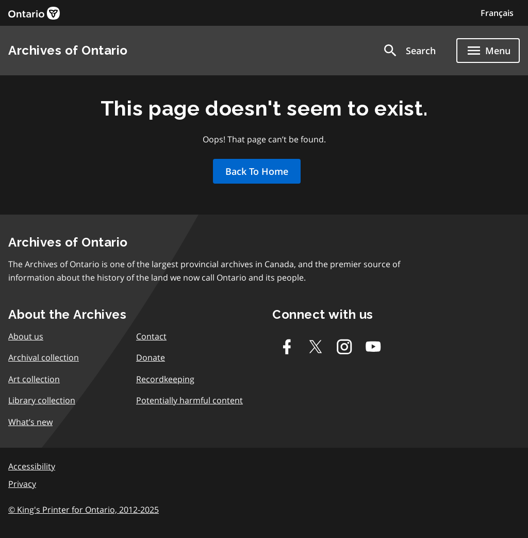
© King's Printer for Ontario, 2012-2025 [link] (83, 509)
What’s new (30, 422)
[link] (34, 13)
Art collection (34, 379)
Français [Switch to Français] (497, 13)
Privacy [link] (22, 484)
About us (25, 336)
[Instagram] (344, 346)
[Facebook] (286, 346)
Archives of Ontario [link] (68, 50)
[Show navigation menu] (488, 50)
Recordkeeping (165, 379)
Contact (151, 336)
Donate (150, 357)
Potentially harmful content (189, 400)
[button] (409, 50)
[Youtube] (373, 346)
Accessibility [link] (31, 466)
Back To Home (256, 171)
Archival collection (43, 357)
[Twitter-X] (315, 346)
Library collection (41, 400)
